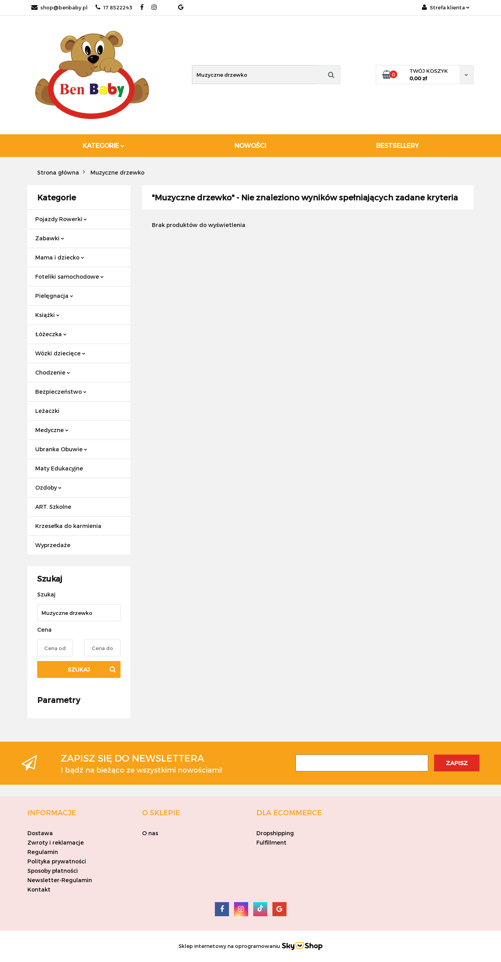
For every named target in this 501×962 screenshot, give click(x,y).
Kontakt (38, 889)
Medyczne (51, 430)
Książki (47, 315)
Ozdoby (48, 487)
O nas (150, 833)
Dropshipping (275, 833)
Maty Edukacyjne (59, 468)
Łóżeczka (51, 334)
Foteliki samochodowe (69, 276)
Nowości (250, 145)
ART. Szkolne (53, 506)
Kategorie (103, 145)
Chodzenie (52, 372)
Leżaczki (47, 410)
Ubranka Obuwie (61, 449)
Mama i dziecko (59, 257)
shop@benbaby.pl (59, 7)
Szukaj (79, 669)
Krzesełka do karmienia (68, 525)
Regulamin (42, 852)
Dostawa (40, 833)
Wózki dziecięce (60, 353)
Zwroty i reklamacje (55, 842)
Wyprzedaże (52, 545)
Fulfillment (271, 842)
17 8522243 (114, 7)
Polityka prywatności (56, 861)
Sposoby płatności (52, 870)
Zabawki (49, 238)
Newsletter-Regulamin (59, 880)
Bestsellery (397, 145)
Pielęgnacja (54, 295)
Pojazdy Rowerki (61, 219)
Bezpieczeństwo (61, 391)
